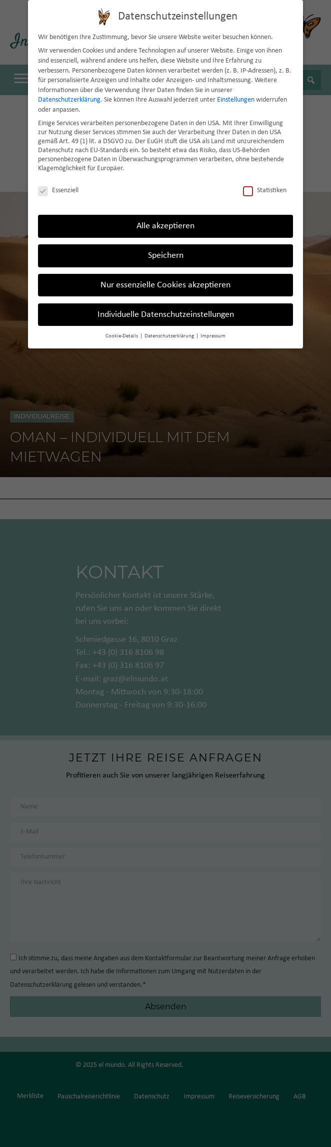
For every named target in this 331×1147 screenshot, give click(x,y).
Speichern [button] (166, 255)
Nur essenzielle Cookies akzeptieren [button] (165, 285)
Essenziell (58, 190)
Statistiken (264, 190)
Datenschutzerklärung (69, 100)
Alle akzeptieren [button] (165, 226)
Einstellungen (235, 100)
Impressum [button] (213, 336)
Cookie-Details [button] (122, 336)
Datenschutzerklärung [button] (169, 336)
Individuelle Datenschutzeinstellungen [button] (166, 314)
